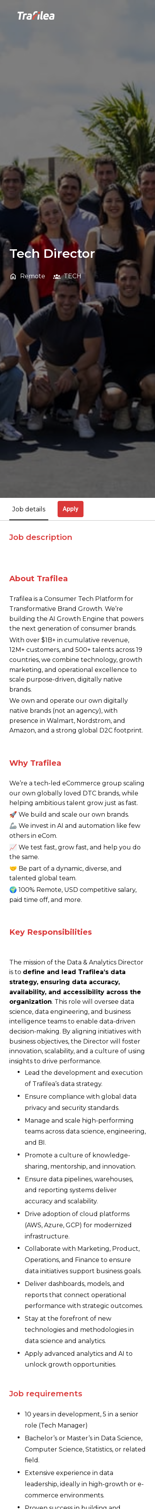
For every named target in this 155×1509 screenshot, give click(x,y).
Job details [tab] (28, 509)
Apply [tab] (70, 509)
